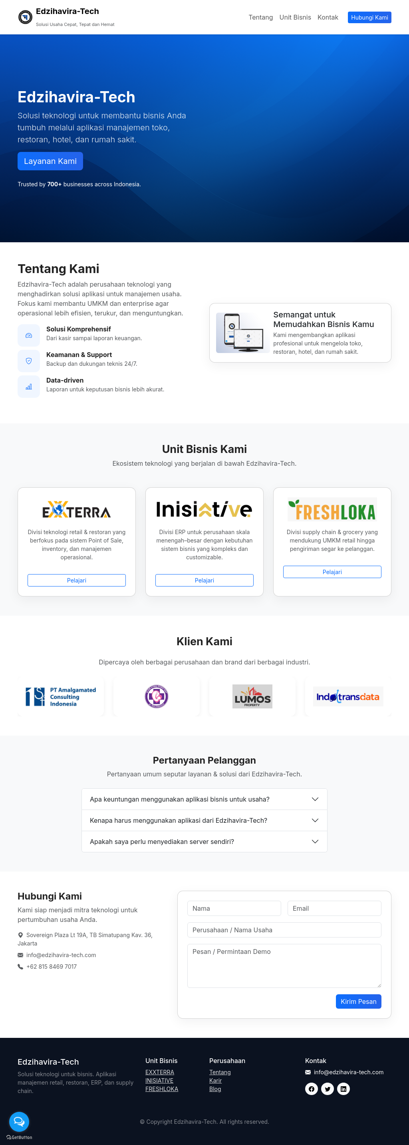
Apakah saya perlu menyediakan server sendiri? (162, 842)
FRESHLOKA (161, 1088)
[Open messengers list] (19, 1122)
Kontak (328, 17)
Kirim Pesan (359, 1001)
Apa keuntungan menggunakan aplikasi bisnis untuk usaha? (180, 799)
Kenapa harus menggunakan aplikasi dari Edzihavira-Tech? (178, 820)
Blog (215, 1088)
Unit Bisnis (296, 17)
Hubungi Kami (369, 17)
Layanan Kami (50, 161)
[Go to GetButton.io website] (19, 1137)
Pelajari (76, 580)
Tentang (260, 17)
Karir (215, 1080)
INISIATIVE (159, 1080)
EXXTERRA (159, 1072)
